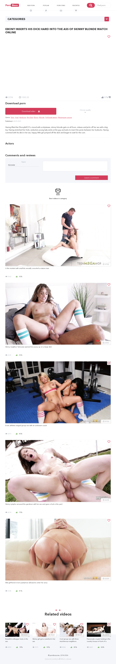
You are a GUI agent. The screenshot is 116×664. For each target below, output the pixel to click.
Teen (12, 117)
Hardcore (22, 117)
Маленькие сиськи (65, 117)
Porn (12, 5)
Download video (31, 111)
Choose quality (85, 111)
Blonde (41, 117)
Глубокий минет (51, 117)
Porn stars (61, 5)
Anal (16, 117)
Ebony (36, 117)
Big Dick (30, 117)
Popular (46, 5)
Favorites (76, 5)
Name (24, 162)
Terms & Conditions (52, 659)
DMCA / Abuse (65, 659)
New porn (31, 5)
